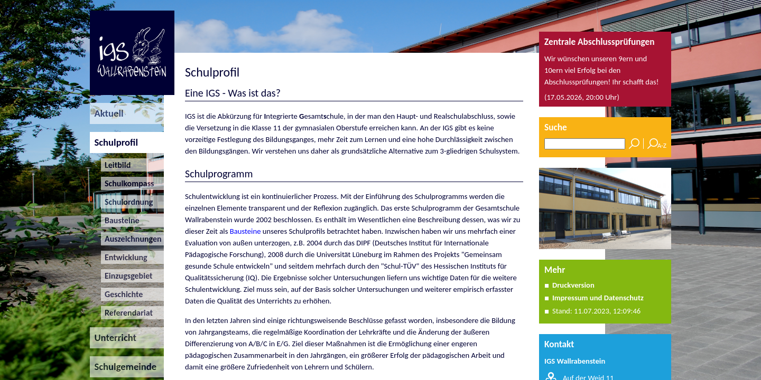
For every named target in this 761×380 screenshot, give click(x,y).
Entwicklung (124, 257)
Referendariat (127, 313)
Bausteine (120, 220)
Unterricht (113, 337)
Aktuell (107, 113)
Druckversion (573, 285)
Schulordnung (127, 202)
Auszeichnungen (131, 239)
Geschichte (122, 294)
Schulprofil (114, 142)
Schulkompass (127, 183)
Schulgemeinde (123, 366)
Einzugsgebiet (127, 276)
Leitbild (116, 165)
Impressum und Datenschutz (598, 297)
